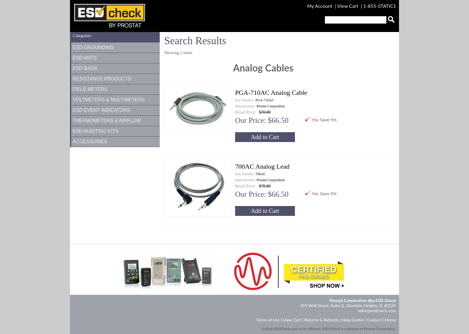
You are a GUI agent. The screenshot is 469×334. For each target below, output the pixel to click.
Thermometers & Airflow (107, 120)
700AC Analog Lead (262, 166)
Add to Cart (265, 137)
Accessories (90, 141)
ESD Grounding (93, 47)
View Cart (348, 6)
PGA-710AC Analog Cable (271, 92)
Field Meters (90, 89)
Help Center (353, 319)
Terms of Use (268, 319)
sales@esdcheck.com (377, 310)
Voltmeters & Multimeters (108, 99)
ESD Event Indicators (101, 110)
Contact (374, 319)
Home (390, 319)
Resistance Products (102, 78)
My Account (319, 6)
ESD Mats (85, 57)
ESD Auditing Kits (95, 131)
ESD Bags (85, 68)
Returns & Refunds (321, 319)
